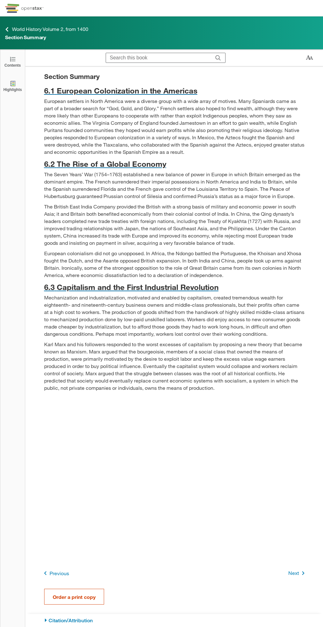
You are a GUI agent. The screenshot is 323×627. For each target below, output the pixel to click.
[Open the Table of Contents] (12, 61)
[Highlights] (12, 86)
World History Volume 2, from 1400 (46, 29)
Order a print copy (74, 597)
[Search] (218, 58)
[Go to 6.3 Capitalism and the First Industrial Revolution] (174, 287)
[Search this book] (158, 58)
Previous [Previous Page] (55, 573)
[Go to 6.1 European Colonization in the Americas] (174, 90)
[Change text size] (309, 58)
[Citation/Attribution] (174, 620)
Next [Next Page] (297, 573)
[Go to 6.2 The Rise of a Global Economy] (174, 163)
